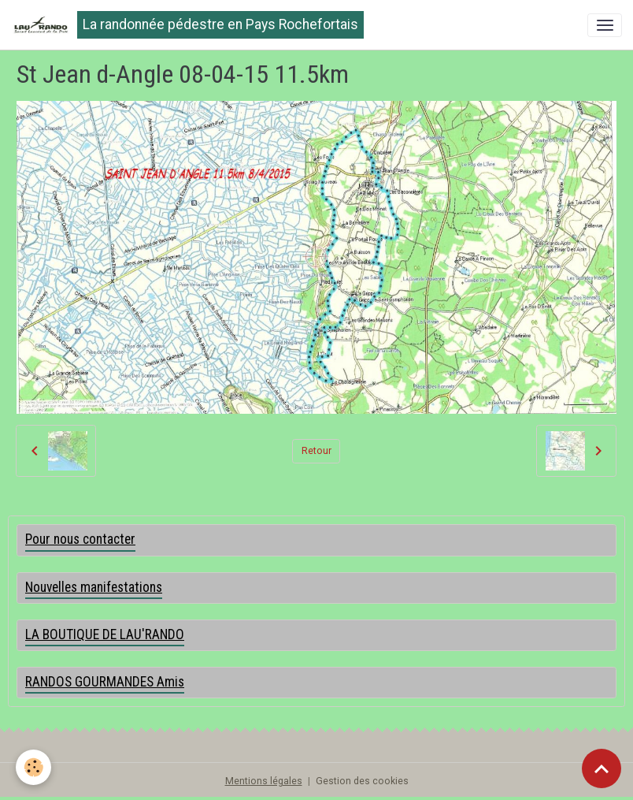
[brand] (187, 25)
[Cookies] (33, 767)
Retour (316, 450)
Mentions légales (263, 781)
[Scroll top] (601, 768)
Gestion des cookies (362, 781)
